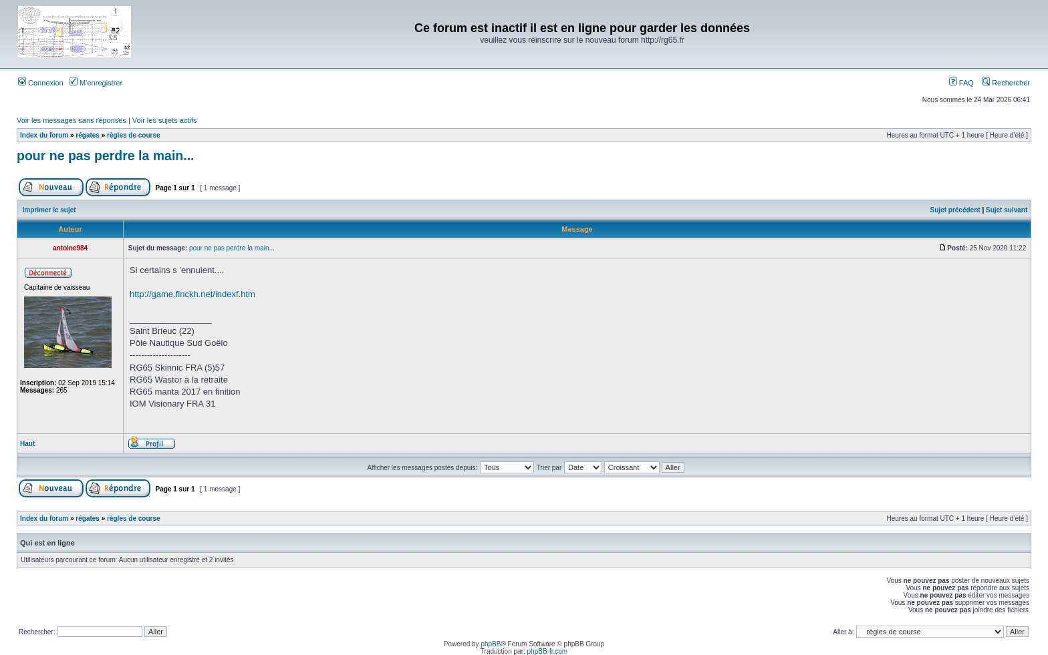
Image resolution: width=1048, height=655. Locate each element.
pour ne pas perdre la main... (105, 155)
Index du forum (44, 135)
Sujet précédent (955, 210)
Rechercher (1006, 83)
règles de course (133, 135)
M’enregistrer (96, 83)
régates (88, 135)
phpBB (491, 644)
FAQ (961, 83)
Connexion (40, 83)
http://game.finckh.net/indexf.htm (192, 294)
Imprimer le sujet (49, 210)
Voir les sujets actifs (164, 120)
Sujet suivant (1006, 210)
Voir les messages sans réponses (71, 120)
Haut (27, 443)
